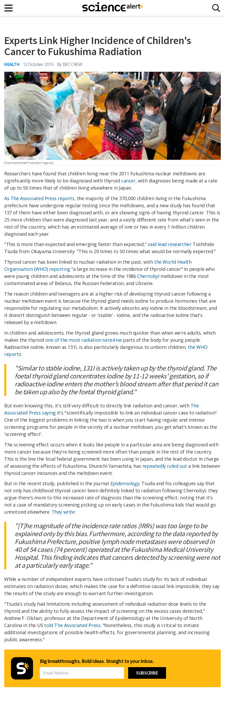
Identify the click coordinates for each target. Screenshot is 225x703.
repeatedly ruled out (164, 466)
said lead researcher (169, 244)
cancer (128, 180)
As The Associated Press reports (39, 198)
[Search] (216, 8)
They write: (64, 512)
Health (12, 64)
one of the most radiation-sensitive (83, 340)
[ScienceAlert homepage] (112, 8)
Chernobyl (148, 276)
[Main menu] (8, 8)
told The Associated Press (72, 625)
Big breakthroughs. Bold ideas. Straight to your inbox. (97, 661)
